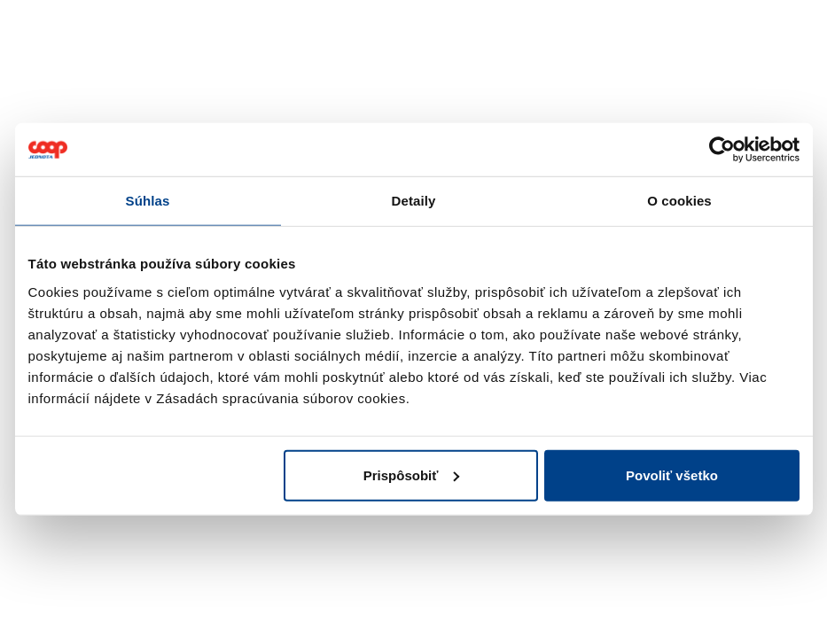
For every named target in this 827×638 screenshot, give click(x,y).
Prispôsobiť (411, 474)
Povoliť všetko (672, 474)
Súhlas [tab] (148, 200)
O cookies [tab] (679, 200)
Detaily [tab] (414, 200)
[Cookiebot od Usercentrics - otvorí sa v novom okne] (722, 149)
